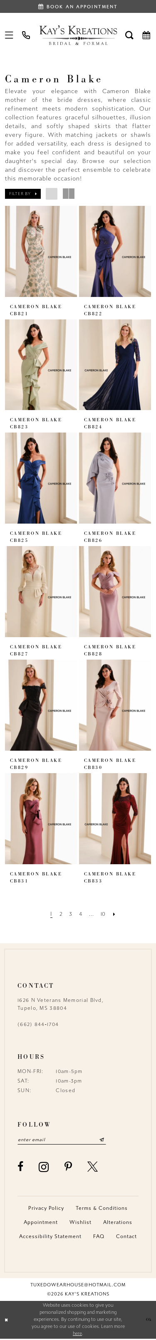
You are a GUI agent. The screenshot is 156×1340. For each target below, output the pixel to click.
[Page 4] (80, 914)
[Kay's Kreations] (78, 35)
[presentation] (41, 251)
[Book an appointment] (78, 6)
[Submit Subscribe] (110, 1140)
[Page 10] (104, 914)
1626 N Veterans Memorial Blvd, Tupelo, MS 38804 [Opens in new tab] (60, 1004)
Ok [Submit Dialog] (148, 1320)
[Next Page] (116, 914)
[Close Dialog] (7, 1321)
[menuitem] (9, 35)
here (77, 1334)
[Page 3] (69, 914)
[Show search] (129, 35)
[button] (9, 35)
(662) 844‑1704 (38, 1024)
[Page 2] (59, 914)
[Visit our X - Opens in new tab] (92, 1167)
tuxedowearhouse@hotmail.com (78, 1285)
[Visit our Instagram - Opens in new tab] (44, 1168)
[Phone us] (26, 35)
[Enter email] (66, 1140)
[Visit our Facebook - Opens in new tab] (20, 1167)
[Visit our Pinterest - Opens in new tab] (68, 1167)
